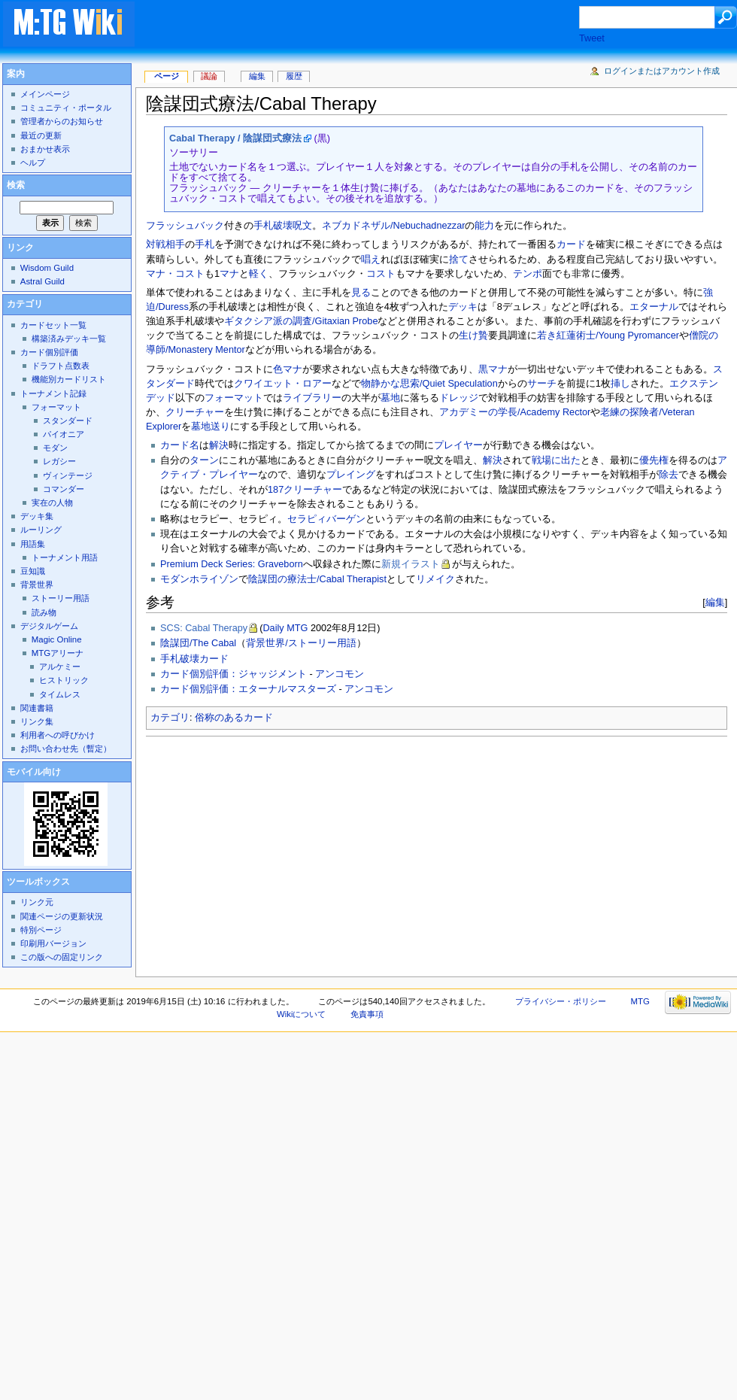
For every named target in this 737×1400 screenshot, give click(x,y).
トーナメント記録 (53, 393)
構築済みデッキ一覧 (69, 338)
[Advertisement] (297, 852)
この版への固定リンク (61, 956)
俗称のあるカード (234, 717)
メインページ (45, 94)
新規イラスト (410, 564)
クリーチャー (194, 412)
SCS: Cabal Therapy (203, 628)
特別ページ (41, 929)
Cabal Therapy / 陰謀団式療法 (235, 138)
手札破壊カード (194, 659)
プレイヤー (458, 445)
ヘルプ (32, 162)
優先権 (654, 460)
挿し (620, 383)
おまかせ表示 (45, 148)
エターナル (653, 307)
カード (571, 244)
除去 (668, 474)
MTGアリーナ (57, 652)
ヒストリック (64, 680)
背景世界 (36, 584)
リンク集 (36, 721)
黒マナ (493, 369)
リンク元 (36, 902)
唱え (371, 259)
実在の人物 (52, 502)
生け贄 (473, 335)
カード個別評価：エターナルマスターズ (248, 689)
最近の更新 (41, 135)
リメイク (435, 579)
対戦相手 (165, 244)
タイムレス (59, 694)
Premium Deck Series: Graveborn (231, 564)
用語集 (32, 543)
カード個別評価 (49, 352)
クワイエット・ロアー (283, 383)
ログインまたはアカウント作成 (662, 70)
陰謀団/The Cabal (198, 643)
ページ (166, 75)
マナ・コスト (175, 274)
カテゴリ (170, 717)
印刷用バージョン (53, 943)
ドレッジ (458, 398)
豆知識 (32, 570)
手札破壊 (273, 225)
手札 (204, 244)
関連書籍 (36, 707)
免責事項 (367, 1014)
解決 (219, 445)
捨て (459, 259)
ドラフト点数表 (60, 365)
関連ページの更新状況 (61, 916)
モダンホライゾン (199, 579)
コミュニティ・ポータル (65, 107)
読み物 (44, 612)
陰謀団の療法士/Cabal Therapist (317, 579)
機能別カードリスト (69, 379)
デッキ (463, 307)
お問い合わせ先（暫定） (65, 748)
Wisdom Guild (47, 267)
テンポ (527, 274)
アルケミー (59, 666)
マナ (229, 274)
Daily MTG (285, 628)
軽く (258, 274)
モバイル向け (34, 771)
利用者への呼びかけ (57, 734)
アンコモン (339, 674)
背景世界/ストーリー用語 (301, 643)
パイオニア (63, 434)
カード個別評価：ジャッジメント (233, 674)
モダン (55, 447)
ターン (204, 460)
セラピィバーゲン (326, 519)
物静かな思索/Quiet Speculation (429, 383)
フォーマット (234, 398)
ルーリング (41, 529)
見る (361, 292)
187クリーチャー (305, 489)
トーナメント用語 (65, 557)
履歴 (294, 75)
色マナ (287, 369)
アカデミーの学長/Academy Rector (514, 412)
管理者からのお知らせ (61, 121)
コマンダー (63, 488)
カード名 (179, 445)
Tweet (592, 38)
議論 (209, 75)
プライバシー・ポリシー (560, 1001)
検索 (16, 185)
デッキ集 (36, 516)
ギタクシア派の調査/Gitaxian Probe (301, 321)
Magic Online (57, 639)
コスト (381, 274)
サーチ (542, 383)
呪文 (302, 225)
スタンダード (68, 420)
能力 (484, 225)
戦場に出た (556, 460)
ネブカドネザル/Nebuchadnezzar (393, 225)
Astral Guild (42, 281)
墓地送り (210, 426)
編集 (715, 602)
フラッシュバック (185, 225)
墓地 (390, 398)
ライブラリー (312, 398)
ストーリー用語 (60, 598)
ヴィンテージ (68, 475)
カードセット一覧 (53, 325)
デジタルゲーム (49, 625)
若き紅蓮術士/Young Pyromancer (608, 335)
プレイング (350, 474)
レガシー (59, 461)
